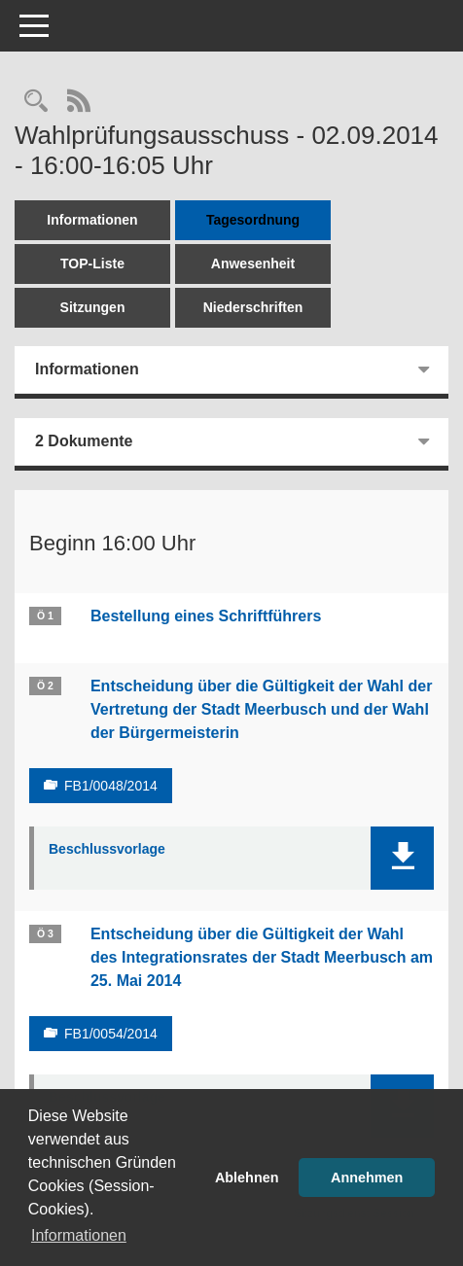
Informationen (92, 220)
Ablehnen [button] (247, 1177)
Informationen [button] (78, 1235)
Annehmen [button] (367, 1177)
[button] (402, 858)
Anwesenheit (253, 263)
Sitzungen (92, 307)
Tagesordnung (253, 220)
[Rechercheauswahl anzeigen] (36, 102)
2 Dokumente (83, 441)
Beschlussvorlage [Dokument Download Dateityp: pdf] (107, 849)
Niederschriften (253, 307)
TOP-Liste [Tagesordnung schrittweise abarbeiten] (92, 263)
